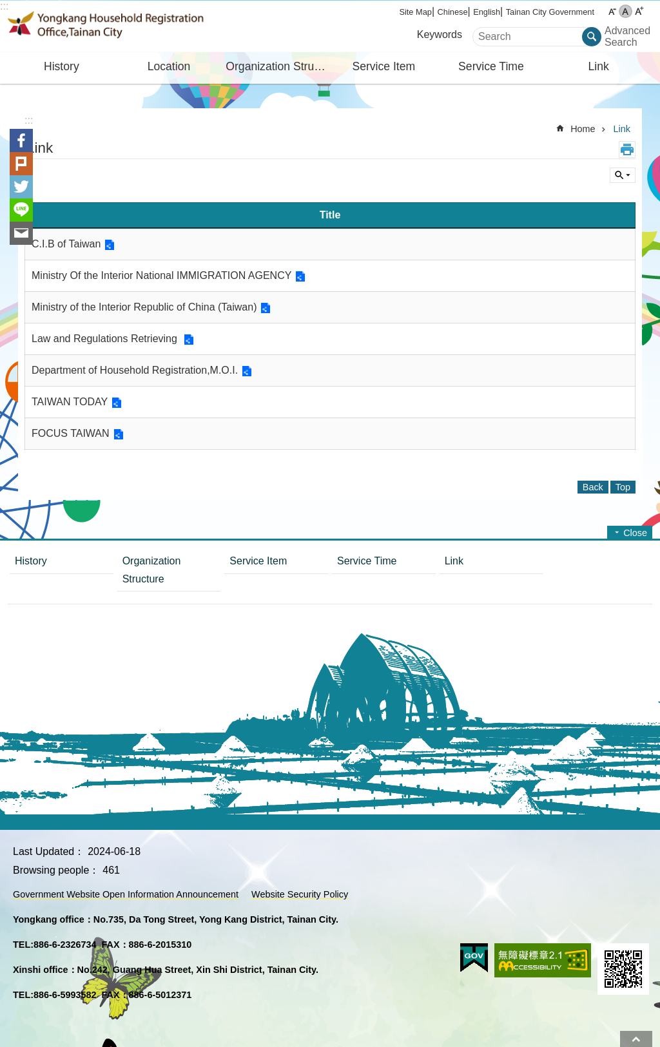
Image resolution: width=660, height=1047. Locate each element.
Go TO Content (6, 6)
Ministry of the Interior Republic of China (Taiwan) (144, 307)
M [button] (625, 11)
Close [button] (635, 533)
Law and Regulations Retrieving (106, 338)
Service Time (491, 66)
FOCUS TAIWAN (71, 433)
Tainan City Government (550, 12)
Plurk (21, 163)
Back (593, 487)
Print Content (627, 149)
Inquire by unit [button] (623, 175)
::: (4, 6)
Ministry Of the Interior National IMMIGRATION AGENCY (161, 275)
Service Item (383, 66)
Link (598, 66)
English (486, 12)
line (21, 210)
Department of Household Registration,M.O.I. (135, 370)
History (61, 66)
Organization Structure (278, 66)
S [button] (612, 11)
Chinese (453, 12)
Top (636, 1039)
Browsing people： (56, 870)
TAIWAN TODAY (70, 401)
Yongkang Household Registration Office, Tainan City (120, 26)
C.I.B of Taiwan (66, 243)
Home (582, 129)
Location (169, 66)
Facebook (21, 140)
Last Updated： (48, 851)
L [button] (639, 11)
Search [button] (591, 36)
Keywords (439, 34)
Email (21, 233)
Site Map (415, 12)
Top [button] (623, 487)
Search (488, 32)
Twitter (21, 186)
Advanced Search (625, 36)
